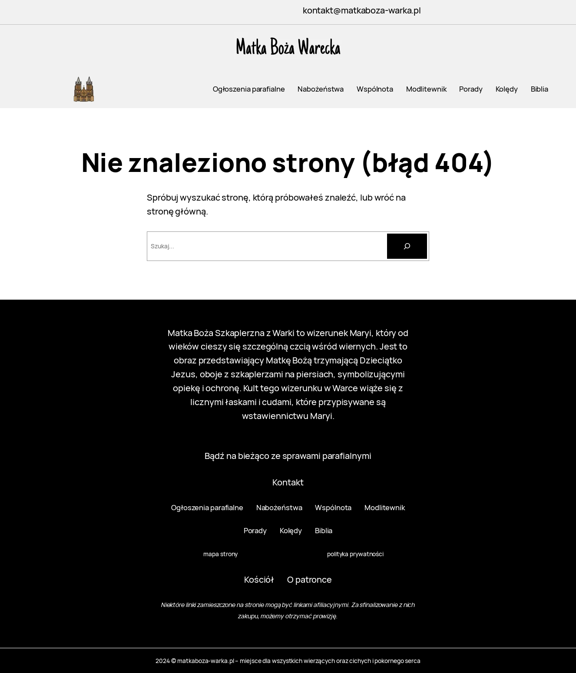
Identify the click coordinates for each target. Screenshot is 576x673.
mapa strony (220, 554)
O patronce (309, 579)
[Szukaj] (407, 246)
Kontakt (287, 482)
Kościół (259, 579)
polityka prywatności (355, 554)
